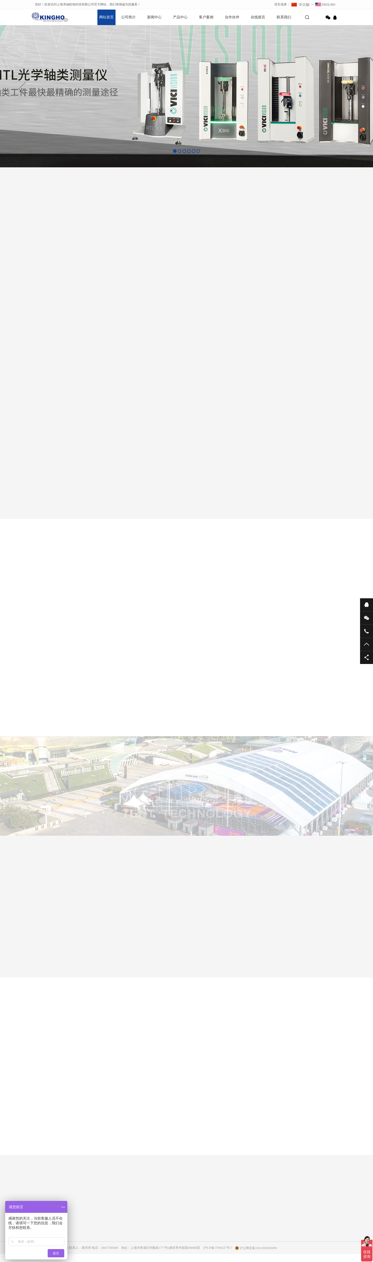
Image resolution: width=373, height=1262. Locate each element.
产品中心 (180, 17)
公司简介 (128, 17)
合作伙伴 (232, 17)
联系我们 (284, 17)
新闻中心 (154, 17)
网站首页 (106, 17)
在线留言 (258, 17)
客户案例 (206, 17)
